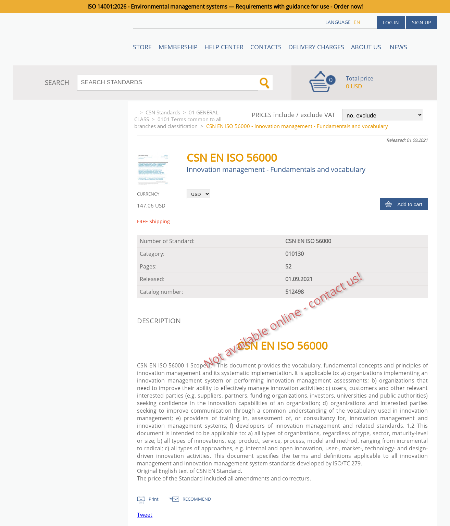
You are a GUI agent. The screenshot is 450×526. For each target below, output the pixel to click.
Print (154, 499)
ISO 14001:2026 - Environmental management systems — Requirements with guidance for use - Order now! (225, 6)
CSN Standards (163, 112)
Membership (178, 47)
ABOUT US (367, 47)
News (398, 47)
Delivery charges (316, 47)
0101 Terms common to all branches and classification (178, 122)
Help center (223, 47)
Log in (391, 22)
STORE (142, 47)
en (357, 22)
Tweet (144, 514)
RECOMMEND (197, 499)
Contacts (266, 47)
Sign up (421, 22)
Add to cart (409, 204)
